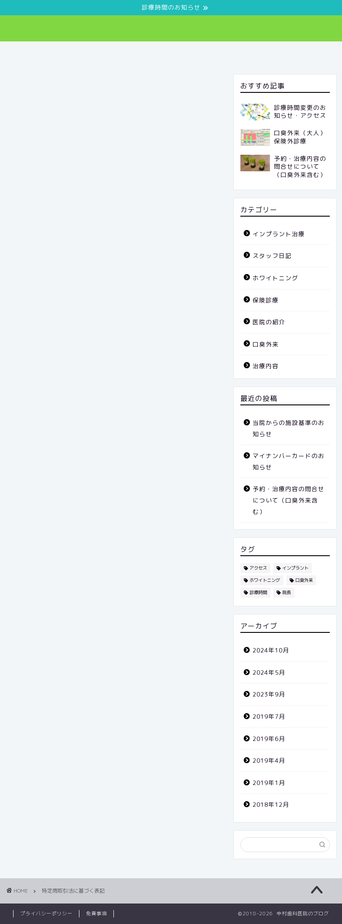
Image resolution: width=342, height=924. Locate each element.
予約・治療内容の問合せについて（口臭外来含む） (289, 500)
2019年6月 (269, 738)
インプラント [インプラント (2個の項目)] (295, 568)
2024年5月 (269, 672)
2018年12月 (271, 804)
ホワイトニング (275, 278)
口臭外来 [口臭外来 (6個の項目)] (304, 580)
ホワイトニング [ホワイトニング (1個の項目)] (265, 580)
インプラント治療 (279, 234)
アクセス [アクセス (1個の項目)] (258, 568)
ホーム (65, 52)
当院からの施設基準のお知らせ (289, 428)
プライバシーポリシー (46, 913)
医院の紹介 (113, 52)
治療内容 (212, 52)
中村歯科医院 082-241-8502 (171, 26)
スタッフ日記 (267, 52)
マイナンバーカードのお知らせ (289, 461)
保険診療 (266, 300)
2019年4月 (269, 760)
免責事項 (96, 913)
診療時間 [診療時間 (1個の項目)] (258, 592)
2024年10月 (271, 650)
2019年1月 (269, 782)
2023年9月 (269, 694)
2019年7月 (269, 716)
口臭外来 (164, 52)
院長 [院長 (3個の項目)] (286, 592)
